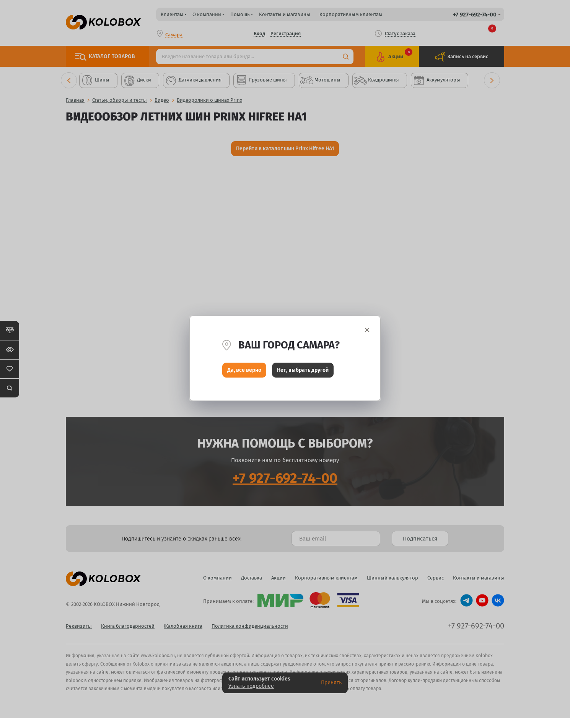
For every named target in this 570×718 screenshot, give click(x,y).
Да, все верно (244, 371)
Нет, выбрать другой (303, 371)
